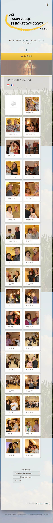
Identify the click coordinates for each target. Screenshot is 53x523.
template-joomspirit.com (52, 513)
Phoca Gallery (42, 503)
